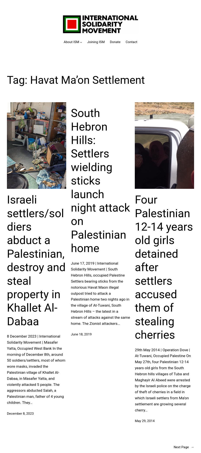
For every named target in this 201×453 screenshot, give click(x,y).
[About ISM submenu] (73, 42)
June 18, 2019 (81, 334)
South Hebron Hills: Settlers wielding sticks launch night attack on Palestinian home (100, 181)
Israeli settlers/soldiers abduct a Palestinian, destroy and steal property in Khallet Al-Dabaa (36, 260)
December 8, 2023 (20, 414)
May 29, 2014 (144, 421)
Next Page (184, 447)
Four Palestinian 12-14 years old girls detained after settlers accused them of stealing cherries (164, 267)
